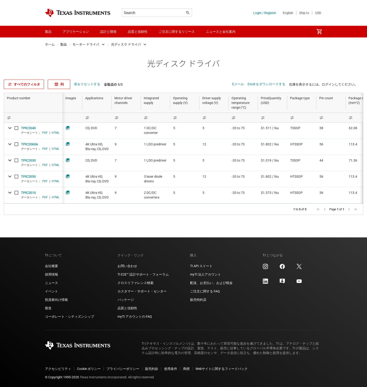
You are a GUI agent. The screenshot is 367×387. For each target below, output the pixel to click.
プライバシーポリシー (122, 369)
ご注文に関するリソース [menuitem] (177, 31)
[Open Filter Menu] (33, 117)
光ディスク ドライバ (126, 44)
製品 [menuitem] (48, 31)
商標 (186, 369)
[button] (318, 209)
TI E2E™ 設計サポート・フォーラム (143, 274)
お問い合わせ (127, 266)
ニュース (51, 283)
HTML (55, 132)
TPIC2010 (28, 193)
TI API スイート (201, 266)
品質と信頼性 (127, 308)
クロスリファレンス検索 (135, 283)
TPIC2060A (29, 144)
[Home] (77, 13)
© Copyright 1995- (62, 377)
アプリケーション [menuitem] (76, 31)
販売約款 (151, 369)
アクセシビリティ (58, 369)
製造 (48, 308)
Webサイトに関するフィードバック (221, 369)
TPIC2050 (28, 176)
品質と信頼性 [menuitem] (137, 31)
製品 (63, 44)
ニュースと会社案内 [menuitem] (220, 31)
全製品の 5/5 (113, 84)
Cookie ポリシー (89, 369)
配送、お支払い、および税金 (211, 283)
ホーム (50, 44)
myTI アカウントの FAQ (134, 316)
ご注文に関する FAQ (205, 291)
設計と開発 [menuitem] (108, 31)
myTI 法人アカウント (205, 274)
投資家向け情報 (56, 300)
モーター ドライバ (86, 44)
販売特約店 (198, 300)
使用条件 (170, 369)
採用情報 (51, 274)
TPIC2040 (28, 128)
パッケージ (125, 300)
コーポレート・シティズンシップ (69, 316)
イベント (51, 291)
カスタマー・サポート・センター (142, 291)
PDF (45, 132)
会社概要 (51, 266)
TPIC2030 (28, 160)
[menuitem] (319, 31)
